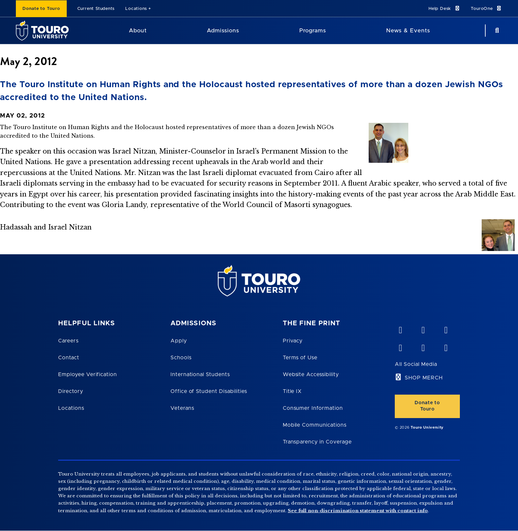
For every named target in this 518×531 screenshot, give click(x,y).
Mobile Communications (315, 425)
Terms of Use (300, 357)
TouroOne (486, 8)
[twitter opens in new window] (423, 346)
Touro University (427, 427)
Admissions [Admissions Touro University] (223, 30)
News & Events (408, 30)
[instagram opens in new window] (445, 346)
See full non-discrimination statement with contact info (358, 510)
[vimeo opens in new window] (400, 328)
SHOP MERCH (424, 377)
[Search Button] (496, 30)
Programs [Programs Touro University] (312, 30)
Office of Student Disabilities (208, 391)
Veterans (182, 408)
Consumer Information (313, 408)
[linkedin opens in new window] (445, 328)
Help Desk (444, 8)
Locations (136, 9)
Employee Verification (87, 374)
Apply (178, 340)
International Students (200, 374)
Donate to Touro (41, 9)
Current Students (96, 9)
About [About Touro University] (138, 30)
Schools (181, 357)
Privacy (293, 340)
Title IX (292, 391)
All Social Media (416, 364)
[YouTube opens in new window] (423, 328)
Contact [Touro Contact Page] (68, 357)
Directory (70, 391)
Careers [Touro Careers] (68, 340)
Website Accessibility (311, 374)
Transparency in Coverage (317, 441)
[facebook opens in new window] (400, 346)
